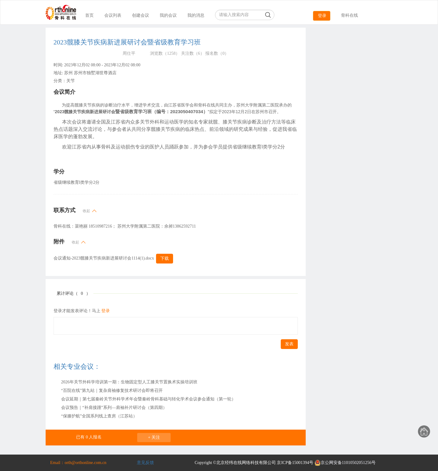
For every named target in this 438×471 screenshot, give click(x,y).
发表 (289, 344)
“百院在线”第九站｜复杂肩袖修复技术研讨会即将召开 (112, 390)
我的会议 (168, 15)
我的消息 (195, 15)
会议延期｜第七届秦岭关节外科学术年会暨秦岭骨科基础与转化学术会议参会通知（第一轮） (148, 399)
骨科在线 (349, 15)
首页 (89, 15)
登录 (322, 15)
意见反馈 (145, 462)
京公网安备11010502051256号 (345, 462)
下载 (164, 258)
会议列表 (112, 15)
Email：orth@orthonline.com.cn (78, 462)
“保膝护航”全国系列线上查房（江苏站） (99, 416)
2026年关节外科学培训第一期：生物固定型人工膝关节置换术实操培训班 (129, 382)
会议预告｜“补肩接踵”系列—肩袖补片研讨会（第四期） (114, 407)
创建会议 (140, 15)
